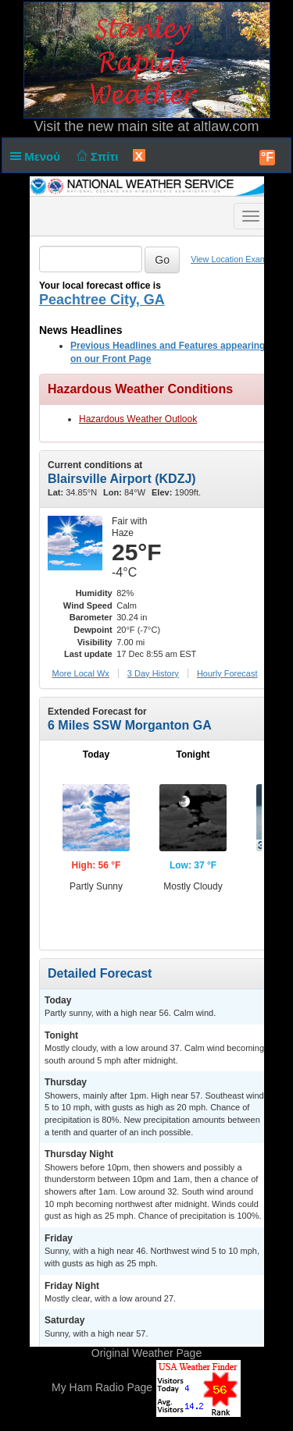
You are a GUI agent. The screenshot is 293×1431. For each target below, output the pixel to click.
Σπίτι (95, 156)
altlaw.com (226, 126)
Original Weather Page (146, 1353)
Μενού (38, 156)
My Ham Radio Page (102, 1388)
